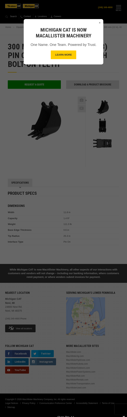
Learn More (63, 54)
